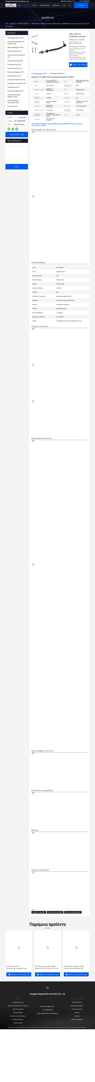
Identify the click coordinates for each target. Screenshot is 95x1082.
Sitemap (77, 1016)
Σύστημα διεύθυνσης (23, 23)
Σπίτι (19, 5)
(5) (12, 106)
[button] (10, 952)
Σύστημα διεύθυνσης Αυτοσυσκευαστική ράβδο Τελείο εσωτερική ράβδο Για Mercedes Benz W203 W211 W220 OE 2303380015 (17, 967)
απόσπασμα (81, 5)
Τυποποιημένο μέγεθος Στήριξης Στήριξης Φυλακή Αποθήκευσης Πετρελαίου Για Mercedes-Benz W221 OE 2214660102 (75, 967)
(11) (15, 68)
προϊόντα (12, 23)
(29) (15, 72)
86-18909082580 (84, 1)
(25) (15, 47)
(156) (14, 96)
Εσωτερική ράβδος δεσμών (72, 912)
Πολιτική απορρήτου (77, 1019)
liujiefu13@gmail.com (68, 1)
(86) (13, 101)
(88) (15, 61)
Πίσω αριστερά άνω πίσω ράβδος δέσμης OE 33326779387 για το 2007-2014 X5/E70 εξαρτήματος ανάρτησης (47, 967)
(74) (14, 64)
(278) (15, 38)
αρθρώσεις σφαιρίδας (39, 912)
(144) (14, 76)
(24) (15, 91)
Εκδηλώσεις (56, 5)
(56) (16, 43)
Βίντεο (35, 5)
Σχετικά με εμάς (44, 5)
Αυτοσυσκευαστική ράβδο (55, 912)
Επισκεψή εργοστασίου (77, 1005)
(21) (16, 56)
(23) (14, 51)
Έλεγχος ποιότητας (77, 1009)
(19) (16, 83)
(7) (13, 87)
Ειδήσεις (77, 1012)
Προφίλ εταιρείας (77, 1002)
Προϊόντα (26, 5)
